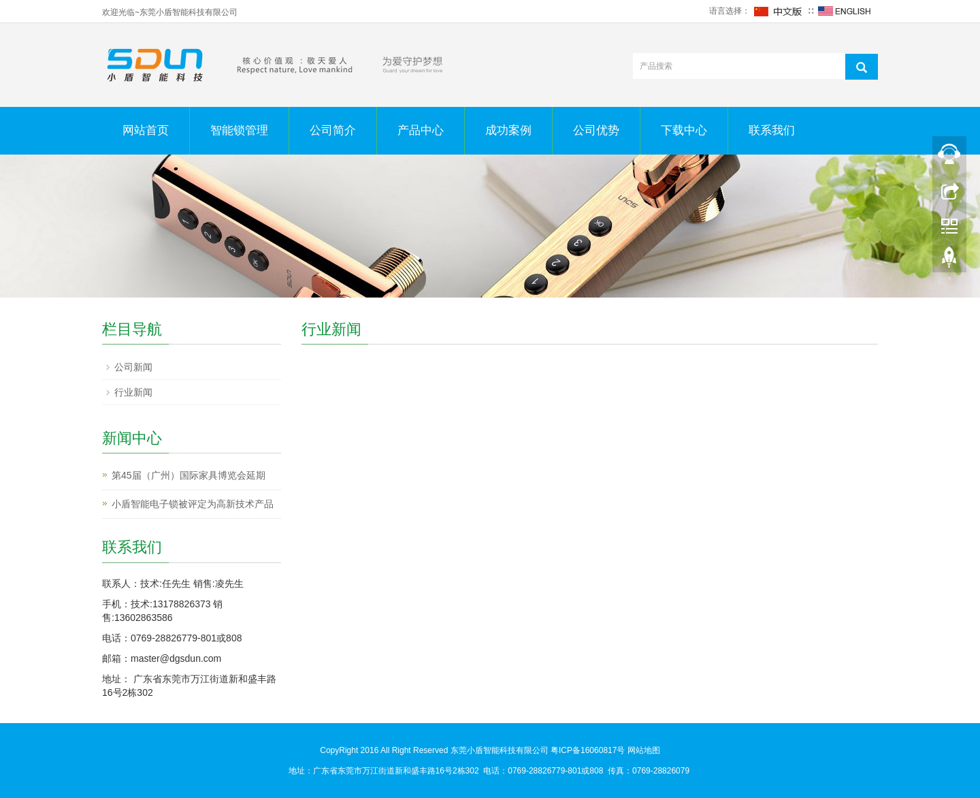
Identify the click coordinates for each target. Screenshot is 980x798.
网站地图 (643, 750)
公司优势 (596, 130)
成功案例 (508, 130)
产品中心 (420, 130)
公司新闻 (133, 367)
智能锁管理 (239, 130)
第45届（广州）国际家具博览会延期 (188, 475)
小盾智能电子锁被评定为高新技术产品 (193, 503)
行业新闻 (133, 392)
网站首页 (145, 130)
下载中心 (684, 130)
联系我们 (772, 130)
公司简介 (333, 130)
